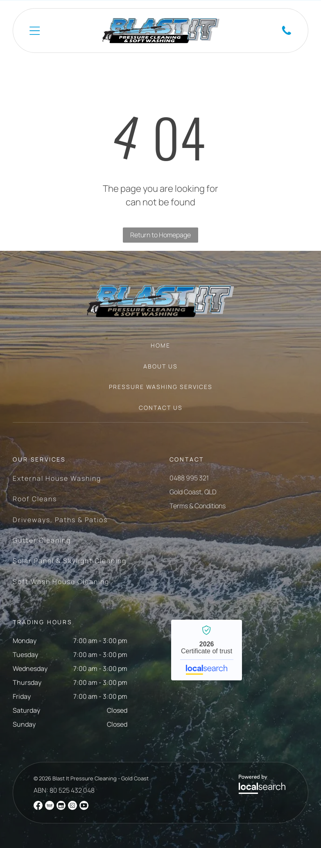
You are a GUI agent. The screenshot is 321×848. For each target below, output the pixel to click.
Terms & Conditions (198, 505)
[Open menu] (34, 31)
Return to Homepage (160, 234)
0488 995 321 (189, 477)
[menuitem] (160, 349)
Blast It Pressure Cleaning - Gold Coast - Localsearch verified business (206, 650)
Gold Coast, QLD (193, 491)
